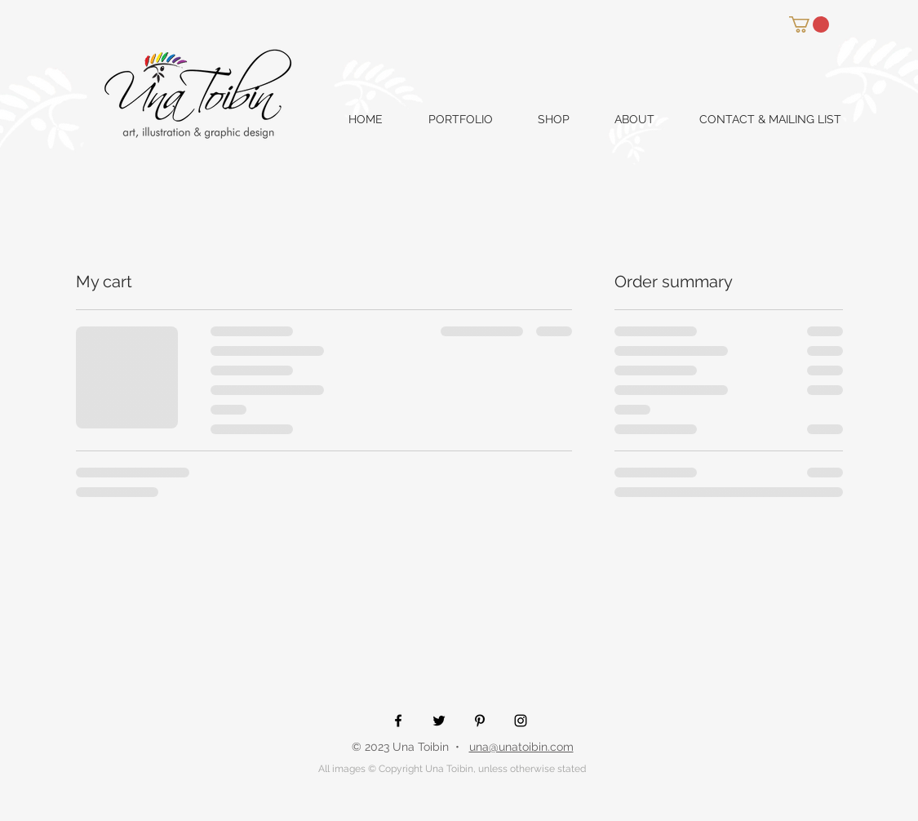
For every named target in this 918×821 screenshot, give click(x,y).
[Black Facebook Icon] (398, 720)
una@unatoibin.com (521, 746)
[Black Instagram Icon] (520, 720)
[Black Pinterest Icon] (480, 720)
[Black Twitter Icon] (439, 720)
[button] (809, 24)
